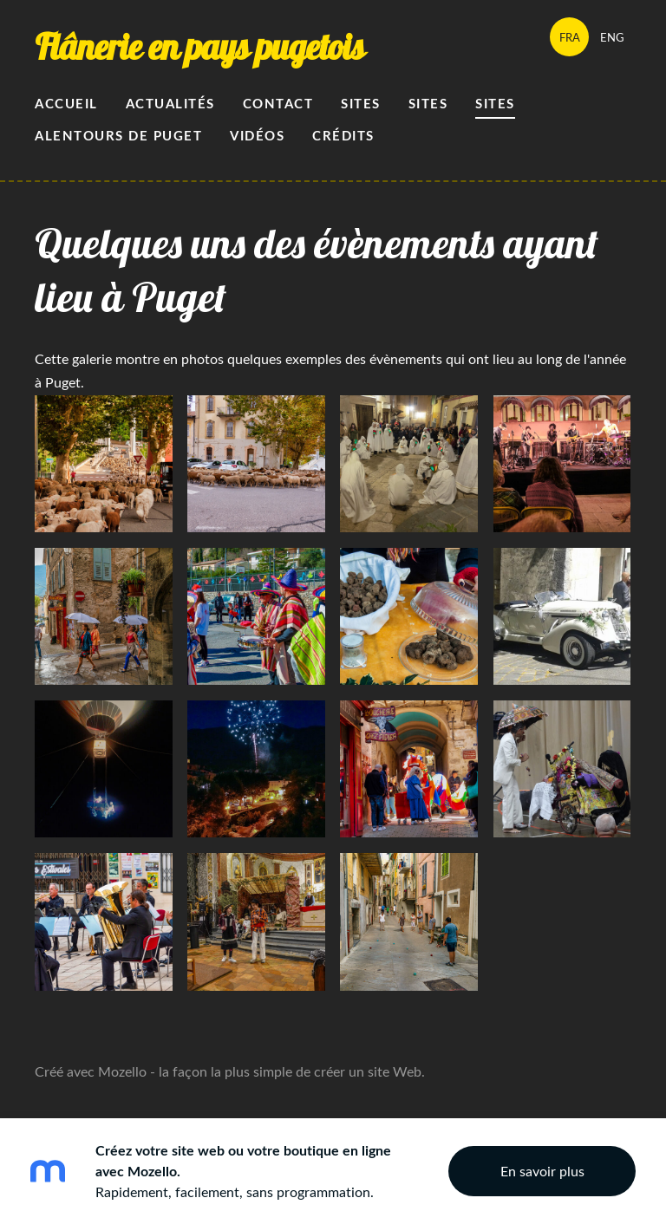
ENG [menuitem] (612, 37)
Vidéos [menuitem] (257, 136)
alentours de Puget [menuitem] (118, 136)
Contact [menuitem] (278, 103)
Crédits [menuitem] (343, 136)
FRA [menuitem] (569, 37)
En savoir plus (542, 1171)
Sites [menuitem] (361, 103)
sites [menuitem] (495, 103)
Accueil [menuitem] (66, 103)
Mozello (122, 1071)
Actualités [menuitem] (170, 103)
